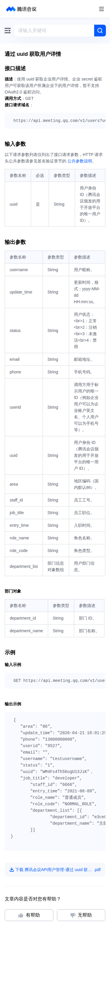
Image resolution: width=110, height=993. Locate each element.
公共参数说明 (79, 161)
